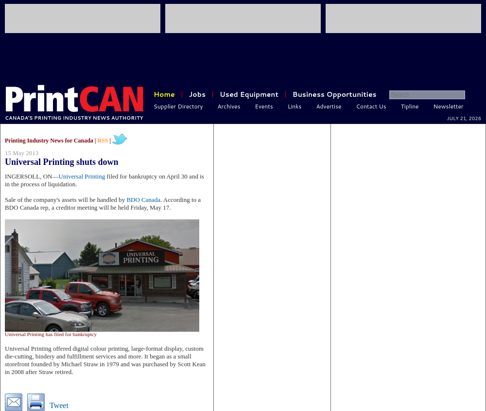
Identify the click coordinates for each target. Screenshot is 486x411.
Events (264, 106)
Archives (229, 106)
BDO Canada (143, 199)
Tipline (410, 106)
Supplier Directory (178, 106)
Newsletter (449, 106)
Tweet (59, 405)
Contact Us (371, 106)
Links (295, 106)
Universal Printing (82, 176)
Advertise (329, 106)
